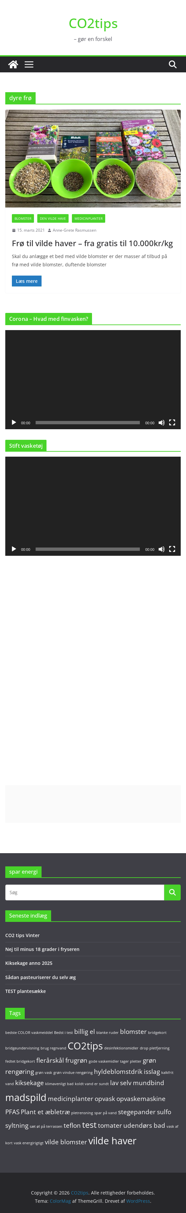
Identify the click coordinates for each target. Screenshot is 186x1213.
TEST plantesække (25, 991)
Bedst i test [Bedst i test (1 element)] (63, 1032)
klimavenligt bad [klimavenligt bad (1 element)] (59, 1083)
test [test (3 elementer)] (89, 1124)
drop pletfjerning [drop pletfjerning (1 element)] (155, 1048)
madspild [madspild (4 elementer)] (25, 1097)
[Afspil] (14, 422)
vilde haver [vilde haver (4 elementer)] (112, 1140)
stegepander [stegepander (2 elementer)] (137, 1112)
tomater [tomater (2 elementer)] (110, 1125)
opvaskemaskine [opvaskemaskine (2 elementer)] (141, 1098)
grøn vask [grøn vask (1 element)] (43, 1072)
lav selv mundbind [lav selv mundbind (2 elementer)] (137, 1083)
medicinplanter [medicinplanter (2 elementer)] (70, 1098)
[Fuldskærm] (172, 422)
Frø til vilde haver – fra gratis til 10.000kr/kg (92, 243)
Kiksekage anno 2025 (28, 963)
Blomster (23, 218)
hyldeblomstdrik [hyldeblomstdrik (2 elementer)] (118, 1071)
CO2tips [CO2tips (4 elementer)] (85, 1045)
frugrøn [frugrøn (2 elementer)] (76, 1060)
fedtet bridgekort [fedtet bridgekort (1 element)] (20, 1061)
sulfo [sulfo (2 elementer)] (164, 1112)
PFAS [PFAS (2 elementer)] (12, 1112)
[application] (93, 379)
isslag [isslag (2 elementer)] (152, 1071)
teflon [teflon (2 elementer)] (72, 1125)
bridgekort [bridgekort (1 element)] (157, 1032)
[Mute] (161, 422)
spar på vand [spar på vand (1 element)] (105, 1113)
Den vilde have (53, 218)
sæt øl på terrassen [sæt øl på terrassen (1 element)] (46, 1126)
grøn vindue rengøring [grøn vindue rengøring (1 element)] (73, 1072)
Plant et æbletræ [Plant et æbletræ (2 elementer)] (45, 1112)
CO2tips (93, 23)
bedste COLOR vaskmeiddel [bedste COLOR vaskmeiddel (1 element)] (29, 1032)
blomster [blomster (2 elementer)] (133, 1031)
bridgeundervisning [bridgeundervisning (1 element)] (22, 1048)
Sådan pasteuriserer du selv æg (40, 977)
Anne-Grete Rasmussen (74, 230)
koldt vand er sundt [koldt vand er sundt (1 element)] (92, 1083)
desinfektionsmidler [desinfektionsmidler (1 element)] (121, 1048)
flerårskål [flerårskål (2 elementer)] (50, 1060)
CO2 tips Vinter (22, 935)
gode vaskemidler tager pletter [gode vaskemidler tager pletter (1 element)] (115, 1061)
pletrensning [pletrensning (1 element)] (82, 1113)
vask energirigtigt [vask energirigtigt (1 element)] (29, 1143)
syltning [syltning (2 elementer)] (16, 1125)
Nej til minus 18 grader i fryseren (42, 949)
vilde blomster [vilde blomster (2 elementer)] (66, 1142)
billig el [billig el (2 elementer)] (84, 1031)
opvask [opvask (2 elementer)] (105, 1098)
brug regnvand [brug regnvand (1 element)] (53, 1048)
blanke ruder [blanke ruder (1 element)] (107, 1032)
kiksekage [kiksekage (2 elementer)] (29, 1083)
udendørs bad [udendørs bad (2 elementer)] (144, 1125)
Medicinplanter (89, 218)
